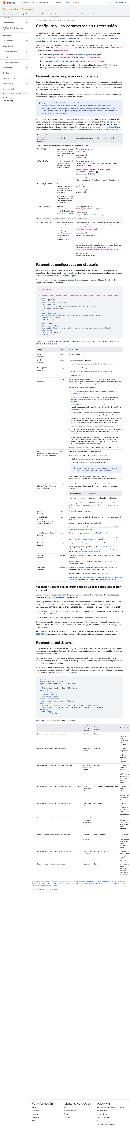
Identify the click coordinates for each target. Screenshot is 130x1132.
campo (67, 233)
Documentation (10, 9)
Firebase (39, 20)
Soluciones (57, 3)
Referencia (85, 14)
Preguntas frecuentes (104, 1121)
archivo (112, 130)
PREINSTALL (116, 441)
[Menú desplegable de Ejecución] (48, 2)
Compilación (26, 3)
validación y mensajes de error (83, 539)
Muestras (35, 1114)
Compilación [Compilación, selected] (55, 14)
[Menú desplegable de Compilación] (34, 2)
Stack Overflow (102, 1111)
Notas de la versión (103, 1117)
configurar (110, 127)
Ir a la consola (121, 3)
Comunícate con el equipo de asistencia (110, 1107)
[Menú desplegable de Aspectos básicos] (37, 13)
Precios (67, 3)
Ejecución (42, 3)
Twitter (66, 1114)
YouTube (67, 1117)
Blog (110, 3)
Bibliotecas (35, 1117)
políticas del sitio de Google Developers (104, 883)
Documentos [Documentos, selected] (79, 3)
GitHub (34, 1121)
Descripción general (10, 14)
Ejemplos (96, 14)
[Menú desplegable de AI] (46, 13)
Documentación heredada (106, 1124)
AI (42, 14)
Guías (34, 1107)
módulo (85, 55)
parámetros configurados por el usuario (55, 108)
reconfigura (91, 570)
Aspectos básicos (28, 14)
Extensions (27, 9)
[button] (13, 17)
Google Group (102, 1114)
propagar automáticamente (65, 38)
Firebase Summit (70, 1111)
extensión (90, 552)
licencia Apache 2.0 (54, 883)
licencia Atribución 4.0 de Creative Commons (98, 881)
